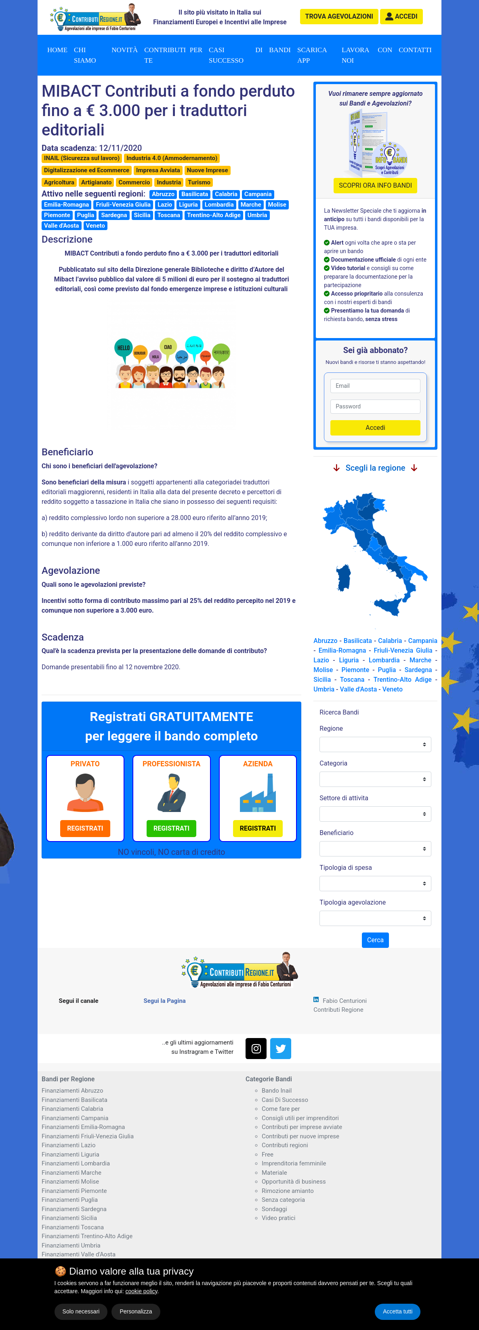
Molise (277, 204)
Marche (251, 204)
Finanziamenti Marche (71, 1172)
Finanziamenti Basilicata (74, 1100)
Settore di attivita (343, 798)
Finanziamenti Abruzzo (72, 1090)
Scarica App (312, 55)
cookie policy (141, 1291)
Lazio (165, 204)
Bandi (280, 50)
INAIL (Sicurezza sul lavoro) (82, 158)
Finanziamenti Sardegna (74, 1209)
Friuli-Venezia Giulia (123, 204)
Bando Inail (277, 1090)
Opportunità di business (294, 1181)
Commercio (134, 182)
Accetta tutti (397, 1311)
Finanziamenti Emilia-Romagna (83, 1127)
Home (57, 50)
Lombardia (219, 204)
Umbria (257, 215)
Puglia (86, 215)
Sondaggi (274, 1209)
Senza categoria (283, 1199)
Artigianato (96, 182)
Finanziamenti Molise (70, 1181)
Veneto (95, 225)
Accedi (375, 427)
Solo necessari (81, 1311)
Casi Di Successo (285, 1100)
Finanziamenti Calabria (72, 1108)
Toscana (168, 215)
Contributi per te (173, 55)
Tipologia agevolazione (352, 902)
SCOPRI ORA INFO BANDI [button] (375, 185)
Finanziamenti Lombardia (76, 1163)
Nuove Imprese (207, 170)
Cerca (375, 940)
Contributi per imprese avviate (302, 1127)
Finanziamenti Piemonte (74, 1191)
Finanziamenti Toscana (73, 1227)
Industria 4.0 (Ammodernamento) (171, 158)
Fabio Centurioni (345, 1000)
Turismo (199, 182)
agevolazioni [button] (339, 16)
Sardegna (114, 215)
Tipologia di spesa (345, 867)
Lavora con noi (367, 55)
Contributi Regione (338, 1009)
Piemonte (57, 215)
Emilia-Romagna (66, 204)
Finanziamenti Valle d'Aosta (79, 1254)
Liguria (188, 204)
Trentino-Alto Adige (214, 215)
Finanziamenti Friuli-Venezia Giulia (88, 1136)
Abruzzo (163, 194)
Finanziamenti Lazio (68, 1145)
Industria (169, 182)
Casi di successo (236, 55)
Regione (331, 728)
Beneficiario (336, 833)
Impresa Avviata (158, 170)
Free (267, 1154)
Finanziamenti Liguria (70, 1154)
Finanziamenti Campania (75, 1118)
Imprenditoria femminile (294, 1163)
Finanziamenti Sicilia (69, 1218)
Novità (124, 50)
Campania (258, 194)
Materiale (274, 1172)
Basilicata (194, 194)
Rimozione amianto (288, 1191)
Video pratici (278, 1218)
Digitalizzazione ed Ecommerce (86, 170)
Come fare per (281, 1108)
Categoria (333, 763)
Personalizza (136, 1311)
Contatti (415, 50)
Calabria (226, 194)
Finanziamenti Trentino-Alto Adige (87, 1236)
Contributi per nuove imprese (300, 1136)
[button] (401, 16)
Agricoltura (59, 182)
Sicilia (142, 215)
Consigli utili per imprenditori (300, 1118)
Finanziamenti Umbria (71, 1245)
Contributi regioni (285, 1145)
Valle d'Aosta (61, 225)
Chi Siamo (85, 55)
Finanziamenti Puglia (70, 1199)
